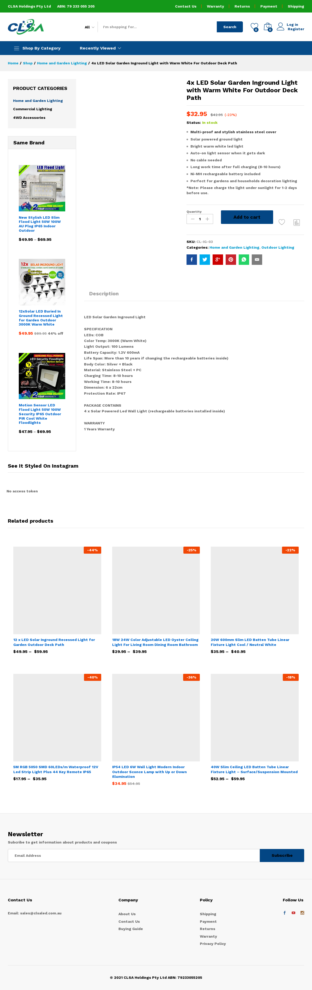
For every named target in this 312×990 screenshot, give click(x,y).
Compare (296, 222)
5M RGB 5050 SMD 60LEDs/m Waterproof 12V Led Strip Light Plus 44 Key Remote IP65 (55, 769)
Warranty (215, 6)
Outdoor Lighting (277, 247)
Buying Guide (130, 929)
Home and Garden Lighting (234, 247)
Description (104, 293)
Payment (268, 6)
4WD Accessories (29, 117)
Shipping (296, 6)
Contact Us (185, 6)
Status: (194, 122)
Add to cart (246, 217)
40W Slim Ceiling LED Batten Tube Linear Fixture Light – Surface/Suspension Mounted (254, 769)
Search (229, 27)
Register (296, 29)
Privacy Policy (213, 944)
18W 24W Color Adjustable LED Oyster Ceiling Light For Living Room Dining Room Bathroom (155, 642)
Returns (242, 6)
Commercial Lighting (32, 109)
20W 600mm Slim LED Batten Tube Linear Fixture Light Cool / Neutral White (250, 642)
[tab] (104, 296)
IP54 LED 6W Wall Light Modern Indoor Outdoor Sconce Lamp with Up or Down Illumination (149, 771)
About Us (127, 914)
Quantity (194, 211)
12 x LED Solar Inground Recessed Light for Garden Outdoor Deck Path (54, 642)
